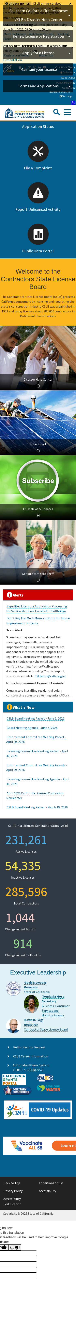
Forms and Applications (38, 85)
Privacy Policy (12, 1191)
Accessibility (47, 1191)
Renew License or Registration (38, 36)
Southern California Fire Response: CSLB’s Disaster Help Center (38, 15)
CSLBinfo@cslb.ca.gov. (50, 676)
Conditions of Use (51, 1183)
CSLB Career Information (30, 1056)
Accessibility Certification (12, 1201)
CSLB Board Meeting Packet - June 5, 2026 (35, 718)
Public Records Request (29, 1047)
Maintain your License (38, 69)
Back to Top (11, 1183)
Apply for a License (38, 52)
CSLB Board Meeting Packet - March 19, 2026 (37, 807)
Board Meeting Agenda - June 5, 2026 (32, 728)
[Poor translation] (14, 1247)
